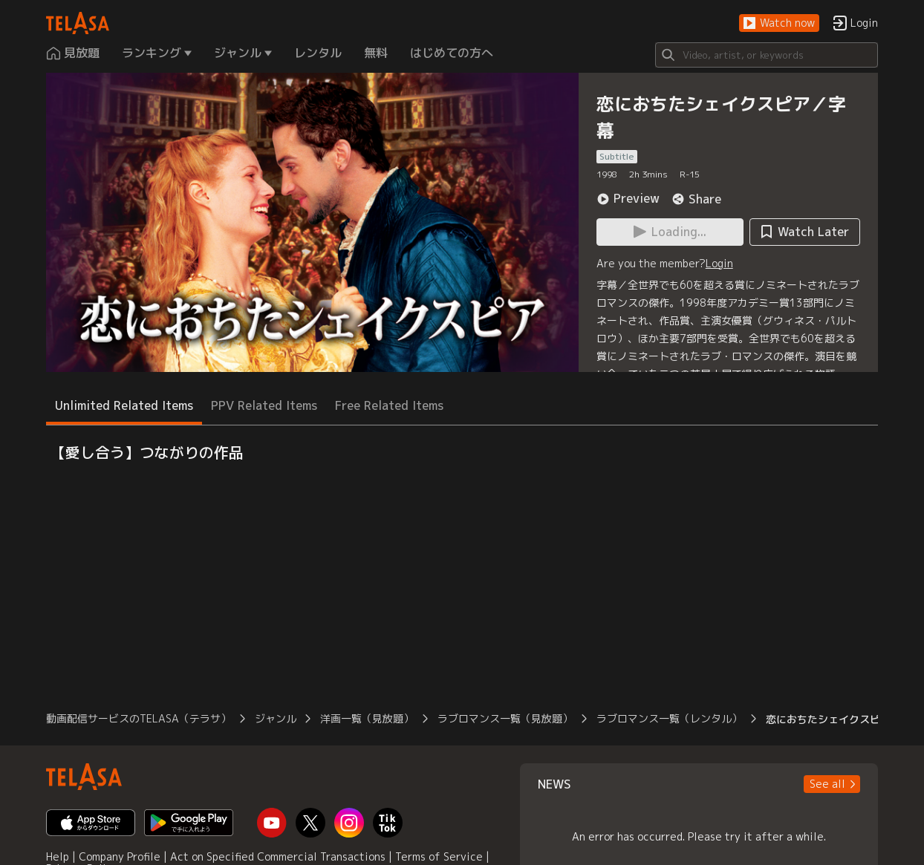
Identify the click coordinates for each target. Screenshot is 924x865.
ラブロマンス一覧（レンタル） (669, 718)
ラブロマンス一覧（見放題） (505, 718)
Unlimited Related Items (124, 405)
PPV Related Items (264, 405)
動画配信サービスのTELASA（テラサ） (138, 718)
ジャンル (275, 718)
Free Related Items (389, 405)
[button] (779, 23)
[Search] (766, 55)
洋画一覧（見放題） (367, 718)
